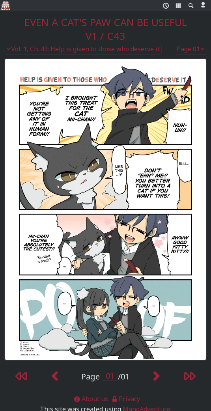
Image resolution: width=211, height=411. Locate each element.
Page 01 (191, 49)
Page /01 (105, 376)
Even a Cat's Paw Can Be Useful (105, 22)
